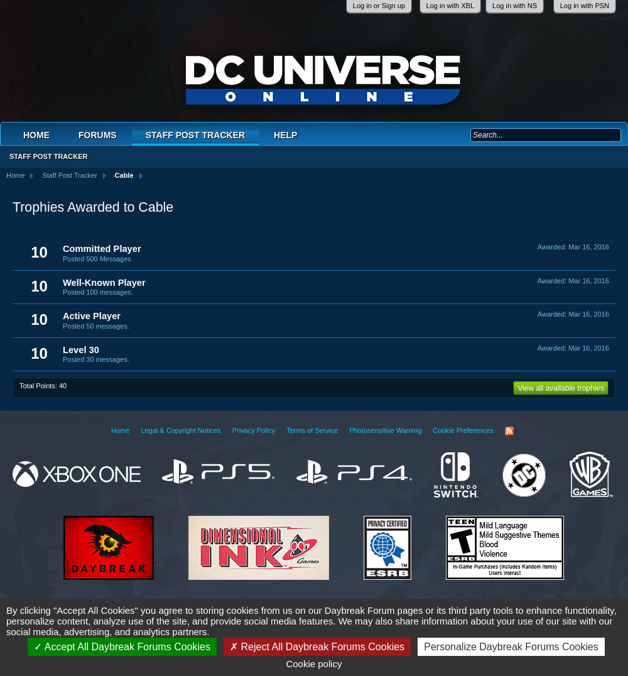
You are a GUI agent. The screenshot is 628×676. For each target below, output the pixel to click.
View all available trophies (560, 388)
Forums (97, 135)
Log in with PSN (584, 5)
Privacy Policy (253, 430)
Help (285, 135)
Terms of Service (312, 430)
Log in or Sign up (379, 5)
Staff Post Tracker (195, 135)
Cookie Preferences (463, 430)
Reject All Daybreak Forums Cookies (317, 646)
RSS (509, 431)
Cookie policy (314, 663)
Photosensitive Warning (385, 430)
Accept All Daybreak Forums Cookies (122, 646)
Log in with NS (514, 5)
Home (36, 135)
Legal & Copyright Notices (180, 430)
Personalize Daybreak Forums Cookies (511, 646)
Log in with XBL (450, 5)
